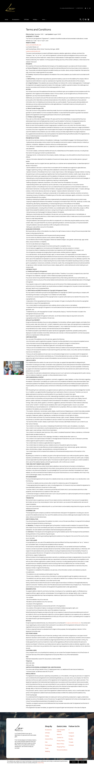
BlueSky (71, 739)
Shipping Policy (61, 747)
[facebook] (85, 8)
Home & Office (49, 739)
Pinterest (71, 745)
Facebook (71, 733)
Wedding (47, 751)
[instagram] (89, 8)
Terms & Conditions (62, 750)
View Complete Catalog (61, 730)
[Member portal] (85, 19)
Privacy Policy (60, 740)
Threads (71, 742)
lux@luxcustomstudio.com (33, 51)
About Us (59, 734)
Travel (46, 748)
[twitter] (87, 8)
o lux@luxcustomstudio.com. (73, 623)
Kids (46, 742)
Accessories (48, 730)
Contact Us (60, 737)
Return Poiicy (60, 744)
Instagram (71, 736)
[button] (84, 19)
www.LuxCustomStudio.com (33, 45)
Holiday (47, 736)
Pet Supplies (48, 745)
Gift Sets (47, 733)
